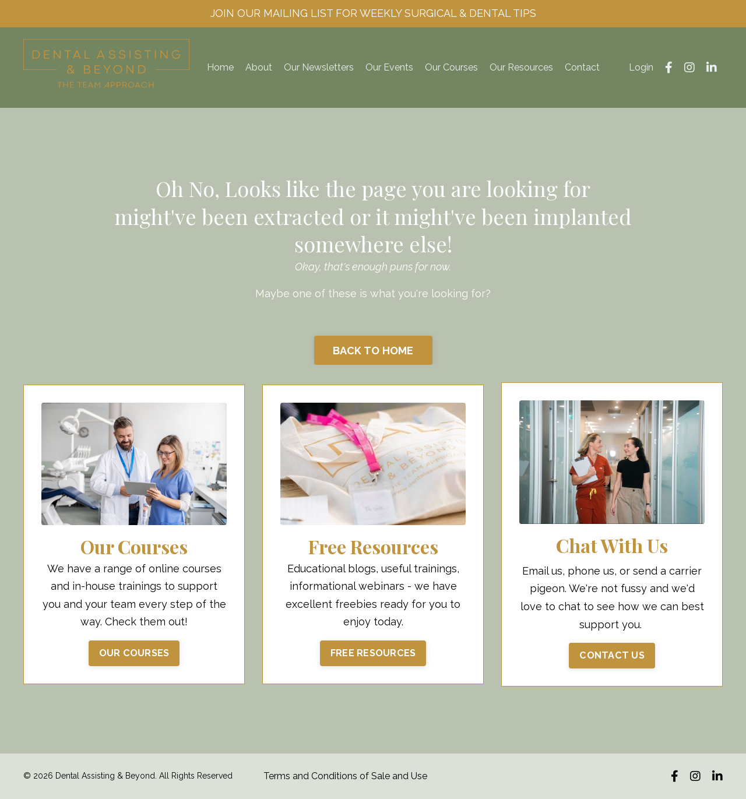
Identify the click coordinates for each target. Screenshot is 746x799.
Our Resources (521, 67)
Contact (582, 67)
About (258, 67)
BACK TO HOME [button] (373, 350)
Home (220, 67)
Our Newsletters (319, 67)
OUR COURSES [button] (134, 653)
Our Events (389, 67)
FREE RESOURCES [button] (373, 653)
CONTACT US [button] (612, 655)
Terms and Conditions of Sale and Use (345, 776)
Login (641, 67)
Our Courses (451, 67)
